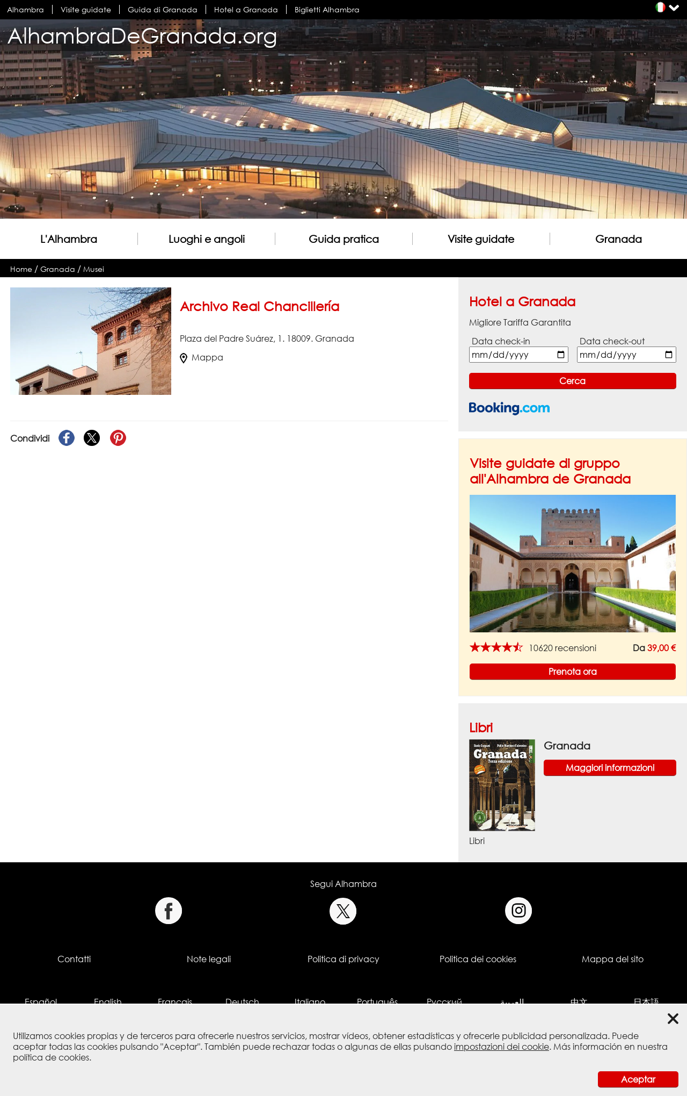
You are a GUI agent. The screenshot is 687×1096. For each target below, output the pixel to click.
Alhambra (25, 9)
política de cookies (51, 1057)
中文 (579, 1002)
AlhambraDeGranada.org (142, 35)
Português (377, 1002)
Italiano (310, 1002)
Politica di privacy (343, 959)
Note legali (209, 959)
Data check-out (612, 341)
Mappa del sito (613, 959)
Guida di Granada (163, 9)
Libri (481, 727)
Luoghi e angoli (207, 239)
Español (41, 1002)
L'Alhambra (68, 239)
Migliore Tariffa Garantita (520, 322)
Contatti (74, 959)
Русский (444, 1002)
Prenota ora (573, 671)
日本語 (646, 1002)
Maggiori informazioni (610, 767)
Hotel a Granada (246, 9)
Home (21, 268)
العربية (512, 1002)
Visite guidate (86, 9)
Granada (618, 239)
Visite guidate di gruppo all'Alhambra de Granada (550, 470)
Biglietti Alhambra (327, 9)
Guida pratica (344, 239)
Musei (93, 268)
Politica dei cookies (478, 959)
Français (175, 1002)
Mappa (201, 357)
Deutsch (242, 1002)
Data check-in (501, 341)
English (108, 1002)
